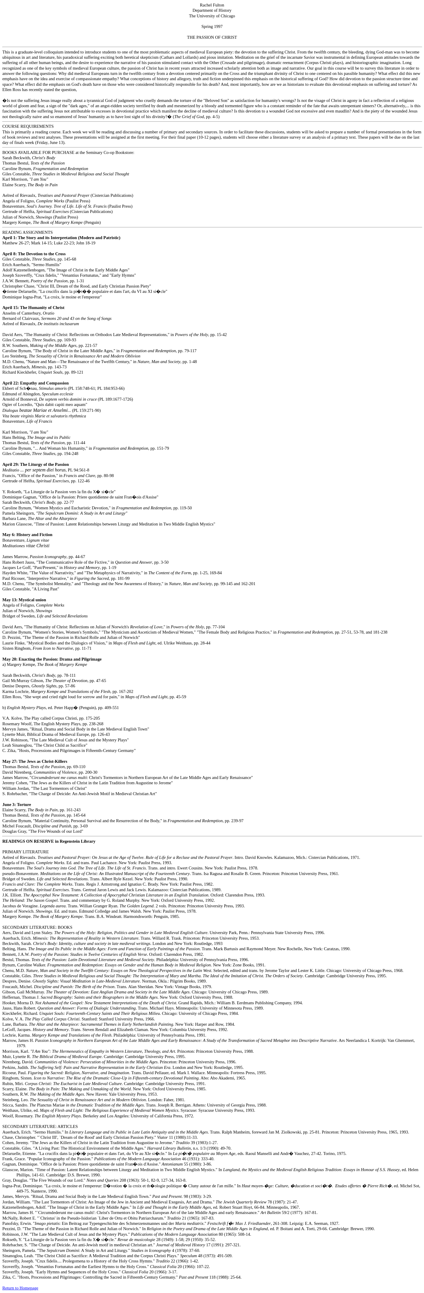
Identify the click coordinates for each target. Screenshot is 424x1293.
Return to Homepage (20, 1288)
